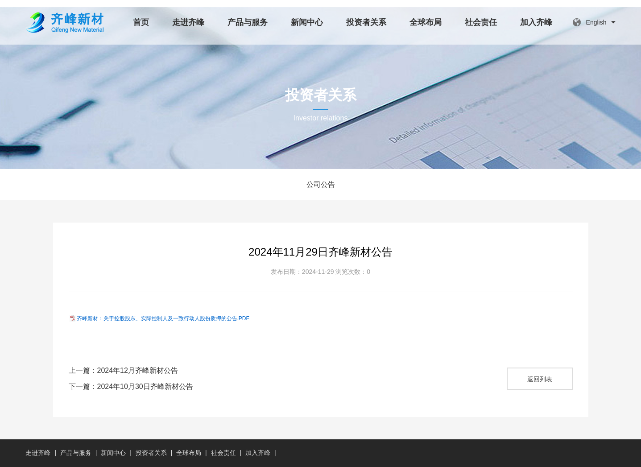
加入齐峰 (536, 22)
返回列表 (539, 379)
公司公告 (320, 184)
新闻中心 (307, 22)
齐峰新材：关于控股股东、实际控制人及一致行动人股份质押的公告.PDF (163, 318)
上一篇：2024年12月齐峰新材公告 (123, 370)
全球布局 (425, 22)
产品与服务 (247, 22)
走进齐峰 (188, 22)
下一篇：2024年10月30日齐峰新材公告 (131, 386)
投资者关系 (366, 22)
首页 (141, 22)
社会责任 (481, 22)
